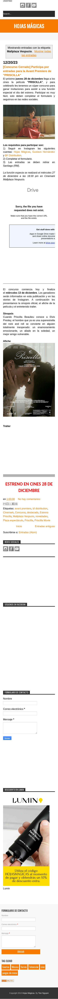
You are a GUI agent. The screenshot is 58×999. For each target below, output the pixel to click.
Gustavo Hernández (43, 152)
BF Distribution (13, 155)
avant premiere (23, 508)
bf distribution (40, 508)
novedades (42, 516)
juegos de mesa (9, 973)
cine (43, 967)
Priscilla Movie (42, 520)
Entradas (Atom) (28, 532)
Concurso (20, 512)
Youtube (34, 5)
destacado (33, 512)
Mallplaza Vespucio (23, 516)
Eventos (5, 967)
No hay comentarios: (29, 499)
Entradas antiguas (45, 526)
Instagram (22, 5)
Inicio (19, 526)
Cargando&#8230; (29, 234)
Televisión (33, 967)
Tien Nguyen (43, 993)
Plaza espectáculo (13, 520)
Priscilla (29, 520)
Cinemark (8, 512)
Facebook (28, 5)
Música (15, 967)
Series (24, 967)
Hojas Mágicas (29, 26)
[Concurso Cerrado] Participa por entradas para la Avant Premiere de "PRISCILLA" (27, 71)
